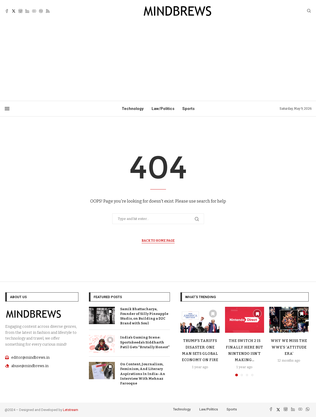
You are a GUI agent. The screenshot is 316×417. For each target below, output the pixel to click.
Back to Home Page (158, 240)
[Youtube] (34, 11)
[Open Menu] (7, 108)
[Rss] (48, 11)
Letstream (70, 410)
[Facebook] (7, 11)
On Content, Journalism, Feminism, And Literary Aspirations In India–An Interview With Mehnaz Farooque (142, 373)
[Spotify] (41, 11)
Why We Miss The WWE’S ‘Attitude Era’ (289, 347)
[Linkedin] (27, 11)
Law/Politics (163, 108)
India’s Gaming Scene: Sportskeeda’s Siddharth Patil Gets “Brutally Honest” (145, 342)
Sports (188, 108)
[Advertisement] (158, 61)
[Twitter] (14, 11)
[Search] (309, 11)
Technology (133, 108)
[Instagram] (20, 11)
